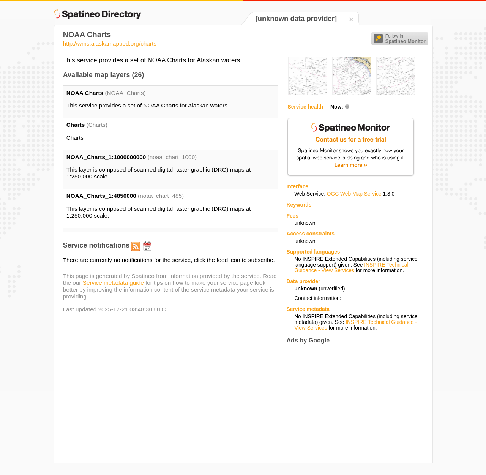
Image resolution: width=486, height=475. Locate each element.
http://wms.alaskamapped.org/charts (109, 43)
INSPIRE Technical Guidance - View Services (351, 267)
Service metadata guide (113, 282)
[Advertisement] (350, 403)
